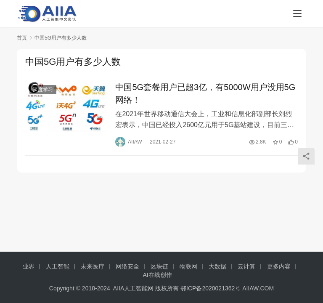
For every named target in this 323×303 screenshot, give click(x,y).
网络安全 (127, 266)
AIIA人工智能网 (133, 288)
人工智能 (57, 266)
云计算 (246, 266)
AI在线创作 (157, 274)
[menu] (297, 13)
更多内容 (279, 266)
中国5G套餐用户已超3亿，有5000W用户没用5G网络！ (205, 94)
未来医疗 (92, 266)
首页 (22, 38)
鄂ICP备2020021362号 (210, 288)
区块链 (159, 266)
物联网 (188, 266)
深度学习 (43, 90)
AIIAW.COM (258, 288)
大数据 (217, 266)
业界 (28, 266)
